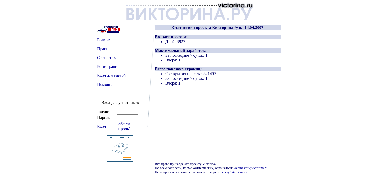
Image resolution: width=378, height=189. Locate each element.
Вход (101, 126)
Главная (104, 40)
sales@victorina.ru (234, 172)
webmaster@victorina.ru (250, 168)
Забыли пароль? (124, 126)
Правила (104, 48)
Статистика (107, 57)
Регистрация (108, 66)
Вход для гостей (111, 75)
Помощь (104, 84)
